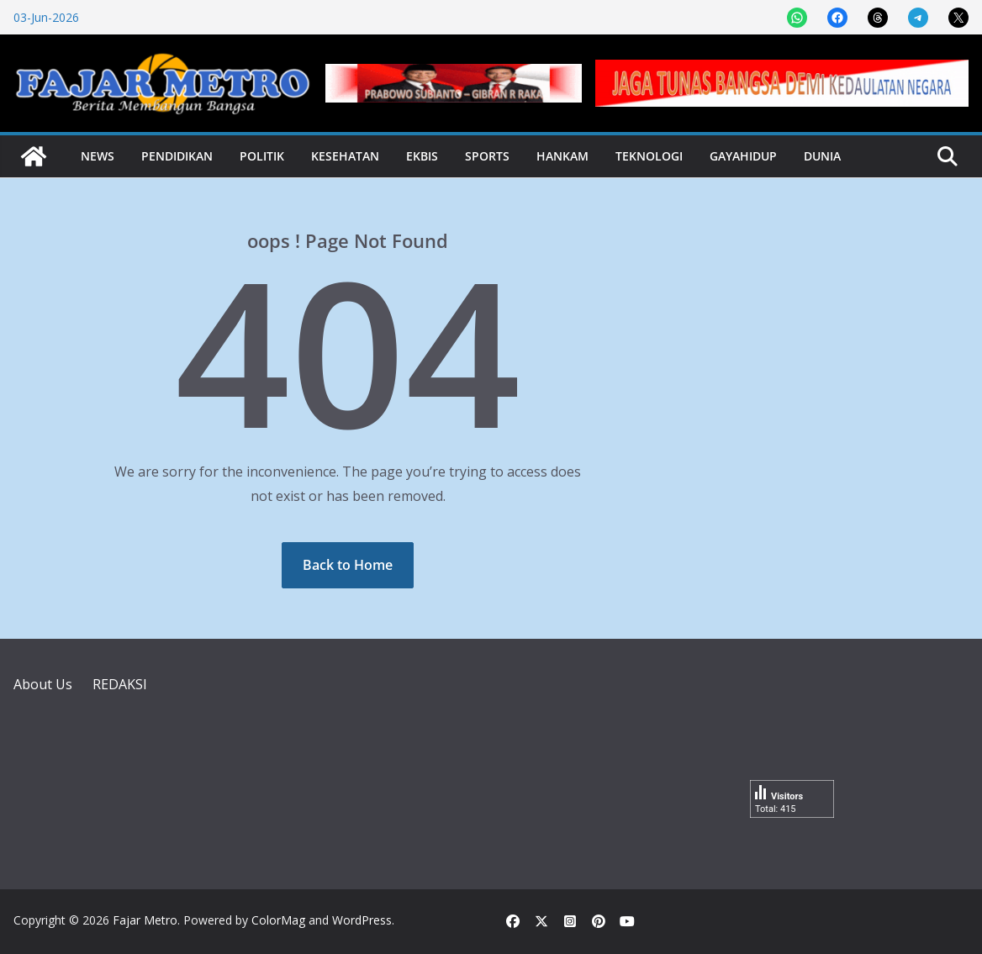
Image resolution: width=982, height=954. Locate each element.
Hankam (562, 156)
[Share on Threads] (878, 18)
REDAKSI (119, 684)
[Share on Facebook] (837, 18)
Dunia (822, 156)
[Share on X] (958, 18)
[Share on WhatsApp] (797, 18)
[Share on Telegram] (918, 18)
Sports (487, 156)
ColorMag (278, 920)
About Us (42, 684)
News (97, 156)
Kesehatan (345, 156)
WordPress (362, 920)
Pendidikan (177, 156)
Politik (262, 156)
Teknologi (649, 156)
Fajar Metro (145, 920)
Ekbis (422, 156)
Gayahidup (743, 156)
